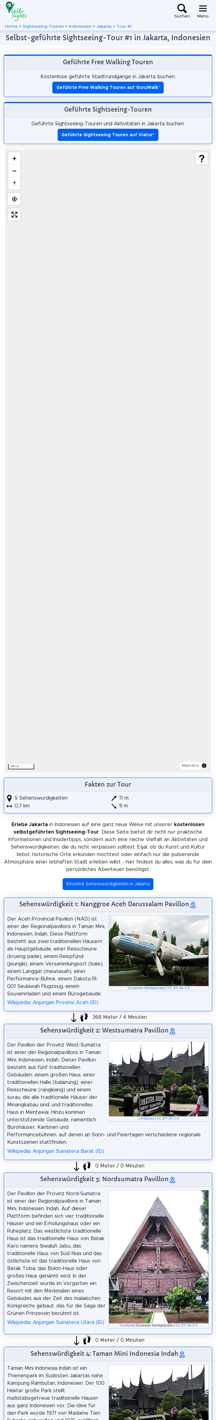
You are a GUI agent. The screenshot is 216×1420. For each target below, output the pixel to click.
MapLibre (190, 765)
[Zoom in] (14, 158)
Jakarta (103, 26)
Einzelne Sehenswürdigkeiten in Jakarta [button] (108, 884)
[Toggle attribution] (204, 765)
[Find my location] (14, 199)
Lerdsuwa (146, 1118)
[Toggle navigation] (203, 11)
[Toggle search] (182, 11)
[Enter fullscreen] (14, 214)
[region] (108, 461)
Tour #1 (124, 26)
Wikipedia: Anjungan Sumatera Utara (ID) (55, 1322)
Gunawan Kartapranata (146, 988)
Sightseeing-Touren (43, 26)
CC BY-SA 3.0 (179, 988)
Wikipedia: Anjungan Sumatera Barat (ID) (55, 1151)
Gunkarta (127, 1325)
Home (11, 26)
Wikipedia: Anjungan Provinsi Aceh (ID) (52, 1002)
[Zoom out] (14, 171)
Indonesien (80, 26)
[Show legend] (201, 158)
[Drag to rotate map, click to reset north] (14, 183)
